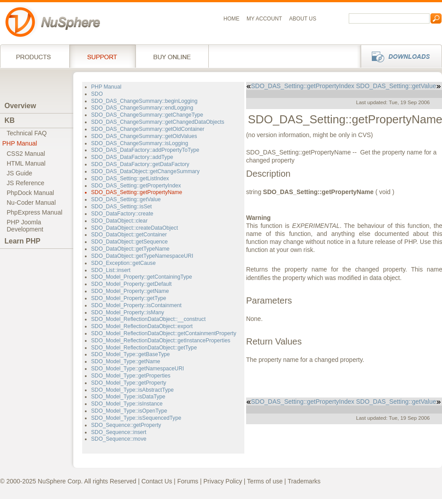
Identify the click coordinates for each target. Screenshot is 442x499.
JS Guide (19, 173)
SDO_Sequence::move (119, 439)
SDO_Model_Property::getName (130, 291)
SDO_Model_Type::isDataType (128, 397)
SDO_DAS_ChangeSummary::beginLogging (144, 101)
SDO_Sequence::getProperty (126, 425)
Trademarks (303, 481)
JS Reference (25, 183)
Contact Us (156, 481)
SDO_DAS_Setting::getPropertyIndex (136, 186)
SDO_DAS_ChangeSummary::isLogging (139, 143)
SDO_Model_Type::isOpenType (129, 411)
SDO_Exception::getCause (123, 263)
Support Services (102, 56)
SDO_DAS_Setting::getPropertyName (136, 192)
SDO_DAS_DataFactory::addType (132, 157)
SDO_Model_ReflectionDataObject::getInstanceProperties (160, 340)
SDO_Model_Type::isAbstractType (132, 390)
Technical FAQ (27, 133)
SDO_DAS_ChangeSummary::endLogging (142, 108)
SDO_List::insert (111, 270)
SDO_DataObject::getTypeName (130, 249)
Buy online (172, 56)
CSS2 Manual (26, 153)
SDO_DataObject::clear (119, 221)
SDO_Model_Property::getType (128, 298)
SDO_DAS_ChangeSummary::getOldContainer (147, 129)
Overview (20, 106)
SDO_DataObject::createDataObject (134, 228)
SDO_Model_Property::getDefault (131, 284)
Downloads (398, 56)
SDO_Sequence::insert (119, 432)
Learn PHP (22, 241)
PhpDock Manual (30, 192)
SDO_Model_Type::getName (125, 361)
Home (231, 19)
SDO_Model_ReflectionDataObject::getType (144, 348)
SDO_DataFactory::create (122, 214)
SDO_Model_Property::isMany (127, 312)
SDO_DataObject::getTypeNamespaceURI (142, 256)
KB (9, 120)
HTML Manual (26, 163)
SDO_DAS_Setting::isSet (121, 206)
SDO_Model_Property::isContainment (136, 305)
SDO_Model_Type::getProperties (131, 376)
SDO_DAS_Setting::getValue (126, 199)
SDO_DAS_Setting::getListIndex (130, 178)
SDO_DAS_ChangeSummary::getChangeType (147, 115)
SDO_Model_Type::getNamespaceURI (137, 368)
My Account (264, 19)
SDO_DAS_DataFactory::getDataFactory (140, 164)
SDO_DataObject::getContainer (129, 234)
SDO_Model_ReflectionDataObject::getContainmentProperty (163, 333)
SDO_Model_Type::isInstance (127, 404)
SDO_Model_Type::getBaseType (130, 354)
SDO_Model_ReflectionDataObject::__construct (148, 319)
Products (34, 56)
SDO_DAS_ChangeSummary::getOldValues (144, 136)
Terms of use (265, 481)
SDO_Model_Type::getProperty (128, 383)
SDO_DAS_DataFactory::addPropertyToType (145, 150)
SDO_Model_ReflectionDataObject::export (142, 326)
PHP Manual (19, 143)
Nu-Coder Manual (31, 202)
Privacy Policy (222, 481)
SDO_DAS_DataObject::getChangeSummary (145, 171)
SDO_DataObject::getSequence (129, 242)
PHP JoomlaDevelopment (25, 226)
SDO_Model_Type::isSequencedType (136, 418)
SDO (97, 94)
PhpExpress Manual (34, 212)
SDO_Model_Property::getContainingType (141, 277)
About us (302, 19)
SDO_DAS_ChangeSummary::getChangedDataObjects (157, 122)
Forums (187, 481)
